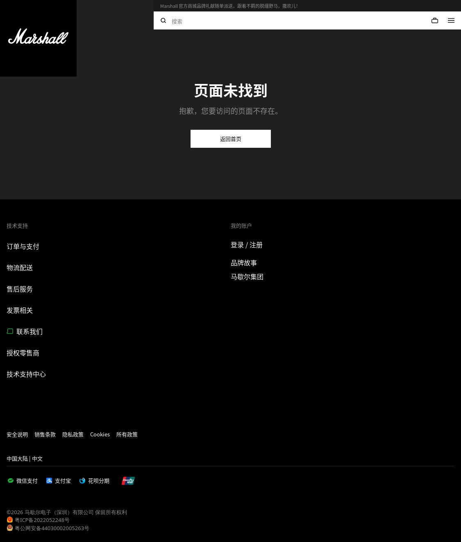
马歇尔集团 (247, 276)
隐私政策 (73, 434)
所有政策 (127, 434)
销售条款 (45, 434)
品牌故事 (244, 262)
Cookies (100, 434)
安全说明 (17, 434)
